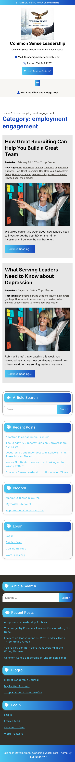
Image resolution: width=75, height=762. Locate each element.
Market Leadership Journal (23, 497)
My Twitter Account (18, 504)
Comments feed (16, 548)
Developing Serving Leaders (38, 167)
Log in (10, 535)
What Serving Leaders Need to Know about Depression (31, 276)
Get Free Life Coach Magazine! (37, 92)
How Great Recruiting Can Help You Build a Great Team (36, 148)
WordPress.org (15, 555)
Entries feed (14, 542)
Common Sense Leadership (37, 43)
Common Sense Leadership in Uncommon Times (37, 472)
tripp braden (26, 177)
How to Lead (12, 177)
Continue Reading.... (20, 249)
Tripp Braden (48, 162)
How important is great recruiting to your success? (39, 174)
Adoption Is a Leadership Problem (27, 437)
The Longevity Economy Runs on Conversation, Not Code (36, 444)
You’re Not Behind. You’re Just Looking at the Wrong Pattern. (35, 464)
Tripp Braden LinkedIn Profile (25, 510)
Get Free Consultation (37, 71)
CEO (19, 167)
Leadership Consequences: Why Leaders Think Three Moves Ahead (36, 454)
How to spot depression (28, 299)
